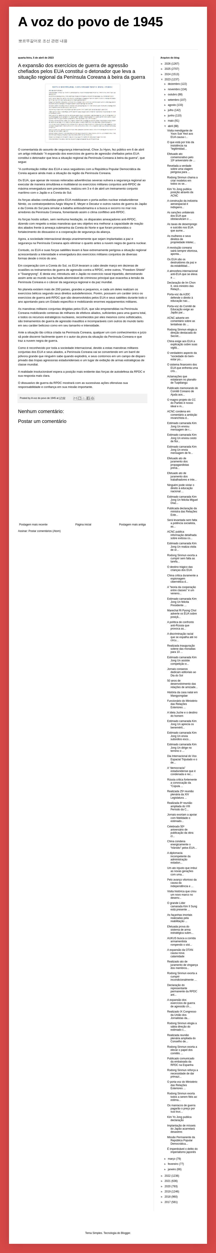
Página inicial (83, 524)
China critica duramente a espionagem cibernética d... (182, 579)
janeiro (172, 1169)
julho (171, 110)
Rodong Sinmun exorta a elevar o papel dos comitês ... (182, 1050)
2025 (168, 68)
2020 (168, 1186)
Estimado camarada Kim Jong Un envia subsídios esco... (182, 736)
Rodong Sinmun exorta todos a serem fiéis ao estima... (182, 1097)
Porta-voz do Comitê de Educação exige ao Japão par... (181, 309)
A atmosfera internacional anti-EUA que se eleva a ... (182, 274)
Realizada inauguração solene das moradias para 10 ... (181, 649)
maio (171, 120)
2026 (168, 63)
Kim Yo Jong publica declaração (179, 1118)
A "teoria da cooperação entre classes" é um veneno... (181, 590)
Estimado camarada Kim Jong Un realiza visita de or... (182, 546)
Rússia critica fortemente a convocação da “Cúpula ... (182, 783)
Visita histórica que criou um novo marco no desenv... (181, 894)
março (172, 1158)
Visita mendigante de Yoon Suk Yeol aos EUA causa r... (180, 134)
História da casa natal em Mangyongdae (182, 694)
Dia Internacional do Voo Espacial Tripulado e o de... (182, 759)
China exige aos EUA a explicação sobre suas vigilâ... (182, 344)
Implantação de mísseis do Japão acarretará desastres (181, 1129)
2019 (168, 1191)
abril (171, 126)
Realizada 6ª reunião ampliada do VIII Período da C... (179, 806)
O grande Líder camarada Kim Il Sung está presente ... (182, 906)
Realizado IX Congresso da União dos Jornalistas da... (181, 1015)
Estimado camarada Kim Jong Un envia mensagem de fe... (182, 450)
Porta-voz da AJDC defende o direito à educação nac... (180, 297)
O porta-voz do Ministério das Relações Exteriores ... (182, 1085)
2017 (168, 1202)
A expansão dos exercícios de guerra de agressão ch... (181, 1003)
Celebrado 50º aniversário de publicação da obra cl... (180, 831)
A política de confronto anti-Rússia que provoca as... (180, 625)
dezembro (174, 83)
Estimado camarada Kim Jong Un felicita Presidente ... (182, 602)
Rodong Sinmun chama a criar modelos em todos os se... (182, 181)
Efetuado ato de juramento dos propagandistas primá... (178, 463)
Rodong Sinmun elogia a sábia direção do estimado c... (182, 1026)
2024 (168, 74)
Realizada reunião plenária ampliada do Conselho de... (181, 1038)
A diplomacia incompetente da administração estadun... (179, 857)
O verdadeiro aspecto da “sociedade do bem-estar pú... (182, 356)
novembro (174, 89)
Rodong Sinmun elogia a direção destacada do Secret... (182, 333)
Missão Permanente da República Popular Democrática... (181, 1140)
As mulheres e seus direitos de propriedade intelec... (181, 239)
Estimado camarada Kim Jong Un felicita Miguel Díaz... (182, 500)
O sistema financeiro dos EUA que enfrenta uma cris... (182, 368)
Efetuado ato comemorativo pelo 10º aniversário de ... (181, 157)
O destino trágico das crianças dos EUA (180, 568)
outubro (173, 94)
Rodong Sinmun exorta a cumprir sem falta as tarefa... (182, 558)
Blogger (125, 1233)
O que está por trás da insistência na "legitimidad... (180, 145)
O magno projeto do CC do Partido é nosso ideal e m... (181, 403)
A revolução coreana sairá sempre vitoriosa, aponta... (182, 251)
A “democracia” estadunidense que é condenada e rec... (181, 771)
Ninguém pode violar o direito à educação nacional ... (180, 488)
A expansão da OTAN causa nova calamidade (180, 953)
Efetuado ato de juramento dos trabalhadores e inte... (182, 476)
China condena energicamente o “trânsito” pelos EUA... (182, 844)
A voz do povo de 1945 (90, 21)
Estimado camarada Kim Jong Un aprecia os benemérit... (182, 724)
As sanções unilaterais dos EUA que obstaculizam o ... (180, 216)
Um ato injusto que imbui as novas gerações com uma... (182, 871)
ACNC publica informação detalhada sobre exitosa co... (181, 535)
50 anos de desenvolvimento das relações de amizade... (182, 684)
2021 (168, 1181)
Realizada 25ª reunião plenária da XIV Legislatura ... (180, 794)
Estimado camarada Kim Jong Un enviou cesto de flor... (182, 438)
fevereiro (173, 1164)
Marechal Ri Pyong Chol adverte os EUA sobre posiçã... (182, 614)
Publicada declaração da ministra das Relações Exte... (182, 511)
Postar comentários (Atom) (45, 531)
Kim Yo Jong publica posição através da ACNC (180, 192)
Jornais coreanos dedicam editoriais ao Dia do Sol (181, 672)
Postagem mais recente (33, 524)
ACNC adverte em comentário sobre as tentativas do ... (181, 321)
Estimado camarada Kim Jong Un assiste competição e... (182, 660)
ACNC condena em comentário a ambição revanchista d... (182, 415)
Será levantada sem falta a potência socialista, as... (182, 523)
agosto (172, 105)
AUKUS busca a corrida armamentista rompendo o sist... (181, 941)
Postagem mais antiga (132, 524)
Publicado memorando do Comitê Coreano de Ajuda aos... (182, 391)
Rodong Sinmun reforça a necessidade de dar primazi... (182, 1073)
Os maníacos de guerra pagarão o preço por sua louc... (181, 1108)
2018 (168, 1196)
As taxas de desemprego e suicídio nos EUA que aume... (182, 227)
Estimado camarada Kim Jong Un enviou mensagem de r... (182, 426)
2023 (168, 79)
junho (171, 115)
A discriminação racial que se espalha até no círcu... (182, 637)
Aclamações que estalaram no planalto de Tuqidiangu (181, 380)
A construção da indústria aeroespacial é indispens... (182, 204)
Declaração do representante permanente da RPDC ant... (182, 990)
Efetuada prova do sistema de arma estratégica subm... (180, 930)
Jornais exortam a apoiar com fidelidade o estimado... (182, 818)
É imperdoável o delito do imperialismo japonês (182, 1150)
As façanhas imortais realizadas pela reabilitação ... (179, 918)
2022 (168, 1175)
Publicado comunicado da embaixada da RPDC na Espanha (180, 1062)
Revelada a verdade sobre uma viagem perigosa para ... (180, 169)
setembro (174, 99)
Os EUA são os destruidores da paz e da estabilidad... (181, 262)
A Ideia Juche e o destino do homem (182, 714)
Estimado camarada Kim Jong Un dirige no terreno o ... (182, 747)
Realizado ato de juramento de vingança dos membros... (182, 965)
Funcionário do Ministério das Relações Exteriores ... (182, 704)
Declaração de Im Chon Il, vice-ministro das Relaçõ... (181, 286)
